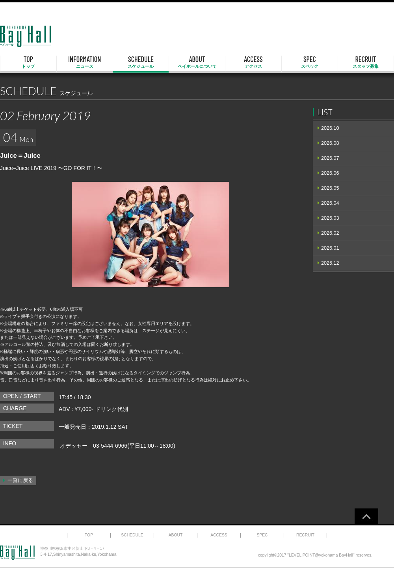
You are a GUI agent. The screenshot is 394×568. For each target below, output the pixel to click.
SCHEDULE (141, 62)
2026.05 (330, 188)
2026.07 (330, 158)
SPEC (310, 62)
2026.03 (330, 218)
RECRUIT (366, 62)
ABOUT (197, 62)
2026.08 (330, 143)
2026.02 (330, 233)
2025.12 (330, 263)
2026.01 (330, 248)
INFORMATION (85, 62)
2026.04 (330, 203)
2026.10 (330, 128)
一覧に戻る (20, 480)
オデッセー (73, 446)
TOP (28, 62)
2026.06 (330, 173)
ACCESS (253, 62)
